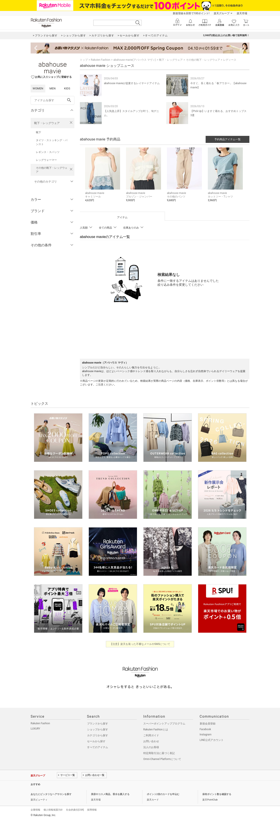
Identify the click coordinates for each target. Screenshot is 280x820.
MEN (52, 88)
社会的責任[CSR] (75, 809)
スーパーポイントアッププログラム (164, 723)
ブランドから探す (97, 723)
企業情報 (35, 809)
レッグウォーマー (46, 160)
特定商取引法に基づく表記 (159, 753)
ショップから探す (97, 729)
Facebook (205, 729)
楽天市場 (242, 13)
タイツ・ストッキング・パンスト (51, 142)
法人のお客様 (151, 747)
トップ (84, 59)
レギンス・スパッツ (48, 152)
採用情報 (92, 809)
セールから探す (96, 741)
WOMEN (38, 88)
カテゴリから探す (97, 735)
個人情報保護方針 (53, 809)
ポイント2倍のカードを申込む (163, 794)
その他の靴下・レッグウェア (51, 169)
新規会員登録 (207, 723)
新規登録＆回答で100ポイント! (191, 13)
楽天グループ (221, 13)
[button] (103, 178)
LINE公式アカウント (212, 740)
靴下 (38, 132)
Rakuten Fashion (100, 59)
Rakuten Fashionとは (155, 729)
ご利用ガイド (151, 735)
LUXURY (35, 728)
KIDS (67, 88)
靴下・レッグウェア (47, 123)
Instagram (206, 734)
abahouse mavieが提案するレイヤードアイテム (132, 83)
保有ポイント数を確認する (216, 794)
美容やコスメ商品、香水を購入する (110, 794)
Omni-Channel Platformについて (162, 759)
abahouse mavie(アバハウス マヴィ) (134, 59)
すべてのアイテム (97, 747)
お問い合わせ (151, 741)
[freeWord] (52, 100)
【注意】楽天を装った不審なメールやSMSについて (140, 644)
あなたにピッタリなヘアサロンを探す (51, 794)
